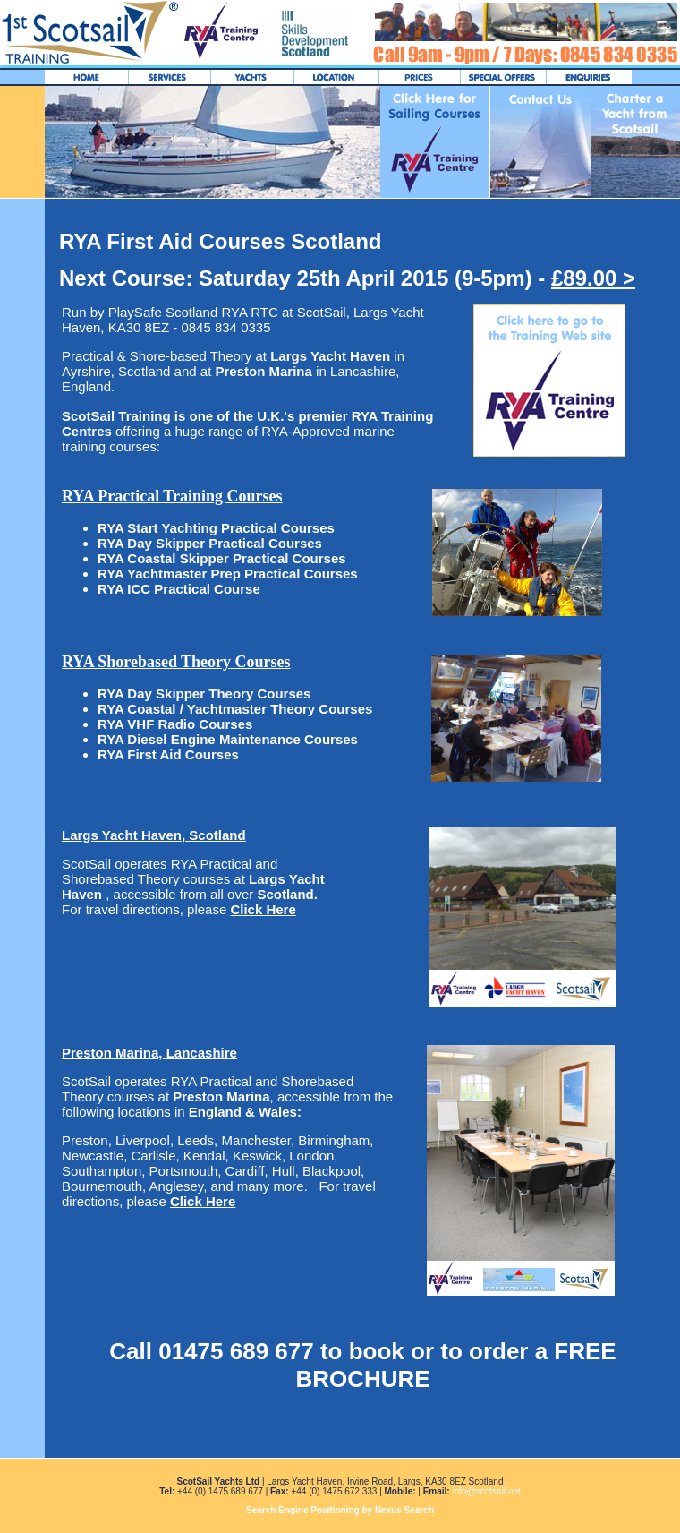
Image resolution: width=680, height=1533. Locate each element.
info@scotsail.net (486, 1491)
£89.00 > (593, 278)
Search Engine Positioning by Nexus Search (340, 1510)
